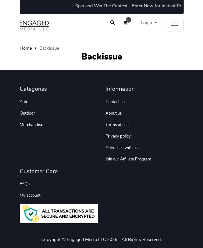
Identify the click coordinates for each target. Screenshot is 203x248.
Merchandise (31, 125)
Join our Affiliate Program (128, 159)
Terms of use (117, 125)
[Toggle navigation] (175, 25)
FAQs (25, 184)
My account (30, 195)
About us (113, 113)
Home (26, 48)
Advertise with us (121, 148)
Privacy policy (118, 136)
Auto (24, 102)
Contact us (115, 102)
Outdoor (27, 113)
